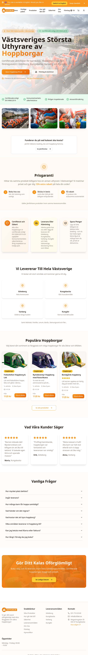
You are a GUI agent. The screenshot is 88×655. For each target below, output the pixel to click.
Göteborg (49, 613)
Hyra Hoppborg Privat (16, 72)
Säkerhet (51, 10)
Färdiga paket (23, 10)
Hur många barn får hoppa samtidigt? (44, 504)
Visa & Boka (20, 395)
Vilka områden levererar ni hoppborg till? (44, 524)
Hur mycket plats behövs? (44, 491)
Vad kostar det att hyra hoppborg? (44, 517)
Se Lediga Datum (44, 580)
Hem (16, 10)
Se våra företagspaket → (36, 78)
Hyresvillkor (28, 632)
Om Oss (59, 10)
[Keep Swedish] (84, 3)
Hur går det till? (42, 10)
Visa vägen (75, 625)
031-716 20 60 (76, 613)
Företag (67, 10)
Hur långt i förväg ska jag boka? (44, 537)
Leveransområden (30, 623)
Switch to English (59, 3)
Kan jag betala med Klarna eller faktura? (44, 530)
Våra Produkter (29, 613)
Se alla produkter (44, 408)
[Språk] (72, 10)
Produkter (33, 10)
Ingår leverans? (44, 498)
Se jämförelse (44, 149)
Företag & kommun (44, 72)
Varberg (49, 619)
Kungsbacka (50, 616)
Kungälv (49, 623)
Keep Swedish (75, 3)
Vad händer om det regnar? (44, 511)
